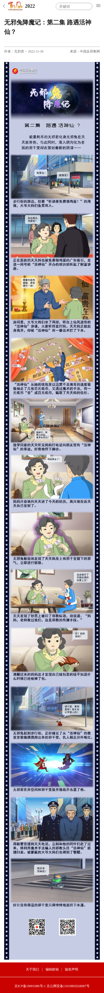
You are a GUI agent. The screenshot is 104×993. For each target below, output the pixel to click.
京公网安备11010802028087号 (68, 986)
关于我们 (32, 969)
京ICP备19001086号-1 (30, 986)
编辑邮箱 (52, 969)
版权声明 (71, 969)
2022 (30, 6)
